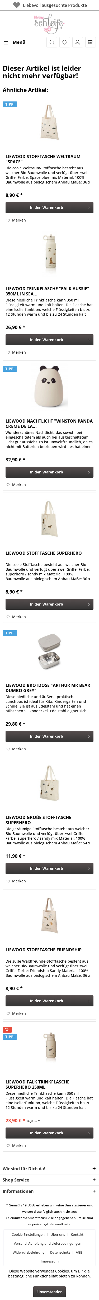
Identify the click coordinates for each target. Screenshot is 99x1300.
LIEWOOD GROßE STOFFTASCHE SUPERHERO (38, 820)
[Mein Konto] (77, 42)
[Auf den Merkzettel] (16, 220)
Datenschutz (60, 1252)
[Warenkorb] (90, 42)
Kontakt (77, 1234)
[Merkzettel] (64, 42)
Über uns (57, 1234)
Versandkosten (61, 1224)
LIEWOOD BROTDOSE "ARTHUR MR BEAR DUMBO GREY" (48, 688)
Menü (14, 41)
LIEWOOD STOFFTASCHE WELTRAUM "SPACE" (43, 159)
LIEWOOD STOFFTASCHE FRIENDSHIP (44, 950)
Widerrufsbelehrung (28, 1252)
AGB (79, 1252)
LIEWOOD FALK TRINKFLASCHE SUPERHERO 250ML (37, 1084)
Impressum (50, 1261)
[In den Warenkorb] (49, 207)
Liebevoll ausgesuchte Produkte (49, 5)
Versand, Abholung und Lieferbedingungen (47, 1243)
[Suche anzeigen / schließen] (51, 42)
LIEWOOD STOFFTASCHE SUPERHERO (44, 553)
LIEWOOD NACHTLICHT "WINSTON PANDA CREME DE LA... (49, 423)
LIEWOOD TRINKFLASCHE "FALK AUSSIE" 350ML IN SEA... (47, 291)
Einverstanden (49, 1291)
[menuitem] (14, 42)
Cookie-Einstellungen (28, 1234)
